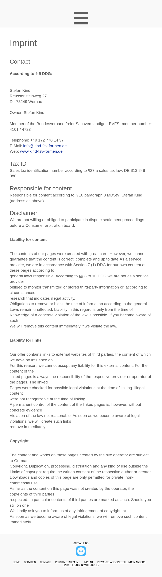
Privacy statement (67, 562)
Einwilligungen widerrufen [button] (81, 565)
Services (30, 562)
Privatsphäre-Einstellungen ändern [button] (121, 562)
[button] (81, 18)
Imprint (88, 562)
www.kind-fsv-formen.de (41, 151)
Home (16, 562)
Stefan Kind (81, 543)
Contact (45, 562)
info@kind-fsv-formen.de (45, 146)
